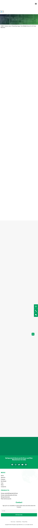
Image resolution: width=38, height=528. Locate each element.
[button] (35, 3)
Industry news (8, 26)
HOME (2, 26)
